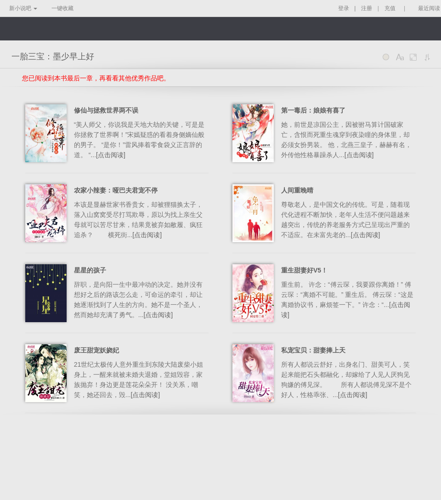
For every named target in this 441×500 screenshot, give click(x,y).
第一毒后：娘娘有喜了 (313, 110)
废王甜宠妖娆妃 (96, 350)
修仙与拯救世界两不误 (106, 110)
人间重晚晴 (297, 190)
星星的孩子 (90, 270)
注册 (366, 8)
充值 (390, 8)
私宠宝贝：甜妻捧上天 (313, 350)
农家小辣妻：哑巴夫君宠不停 (116, 190)
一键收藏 (62, 8)
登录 (343, 8)
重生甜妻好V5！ (304, 270)
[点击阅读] (110, 155)
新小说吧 (23, 8)
